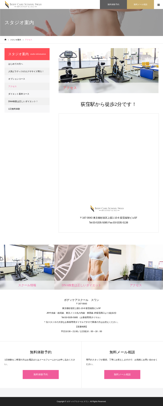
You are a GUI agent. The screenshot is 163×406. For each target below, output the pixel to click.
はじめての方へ (15, 64)
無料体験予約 (41, 374)
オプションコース (16, 79)
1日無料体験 (14, 109)
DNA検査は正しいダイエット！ (23, 101)
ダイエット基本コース (18, 94)
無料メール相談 (122, 374)
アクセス (12, 86)
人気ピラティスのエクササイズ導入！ (26, 71)
